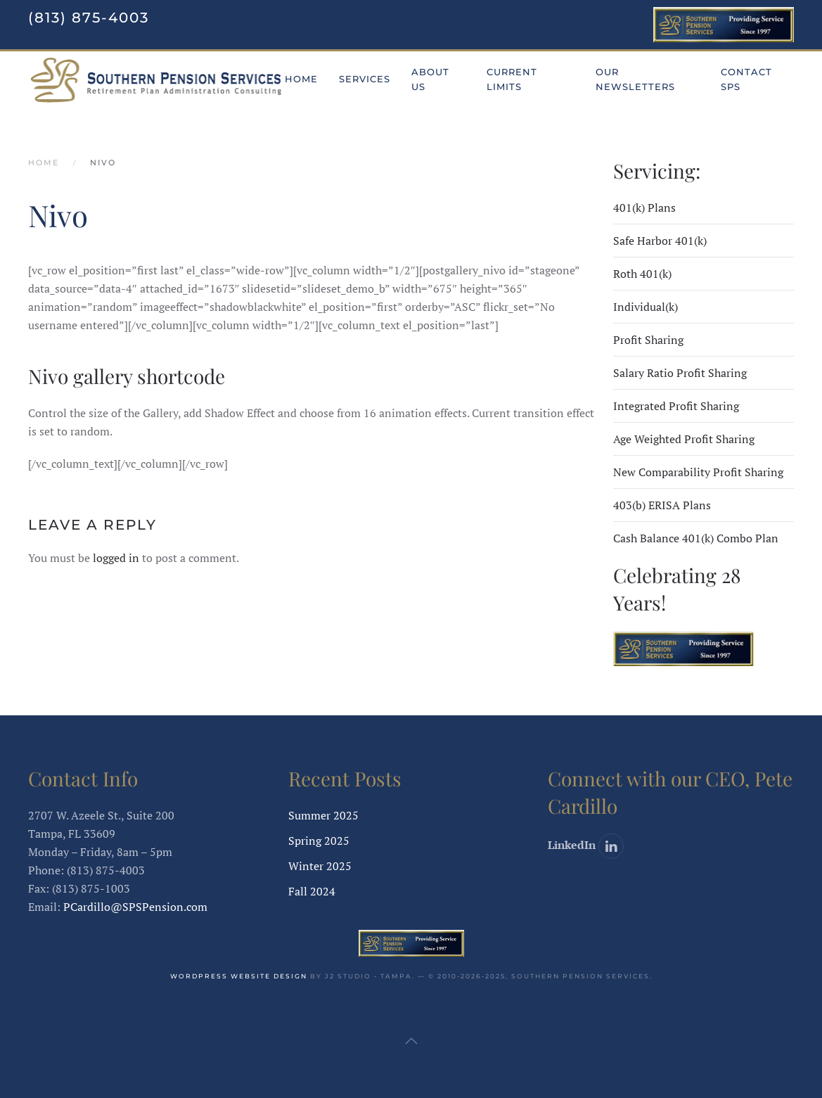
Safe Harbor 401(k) (660, 240)
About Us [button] (430, 79)
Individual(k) (645, 306)
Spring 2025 (318, 840)
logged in (116, 558)
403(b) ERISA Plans (662, 505)
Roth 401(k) (642, 273)
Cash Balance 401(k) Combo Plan (695, 538)
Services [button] (364, 78)
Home (301, 78)
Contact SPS (746, 79)
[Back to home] (156, 79)
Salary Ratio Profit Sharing (680, 373)
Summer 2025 (323, 815)
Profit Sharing (648, 339)
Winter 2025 (320, 866)
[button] (411, 1041)
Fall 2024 (311, 891)
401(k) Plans (644, 207)
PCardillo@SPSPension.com (135, 906)
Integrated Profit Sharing (676, 406)
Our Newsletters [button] (635, 79)
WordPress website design (238, 976)
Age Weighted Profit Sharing (683, 439)
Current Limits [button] (512, 79)
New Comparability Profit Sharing (698, 472)
